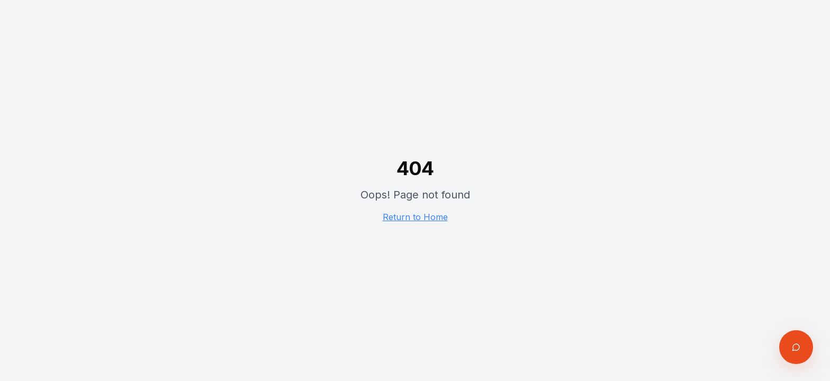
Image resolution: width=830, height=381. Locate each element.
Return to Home (415, 217)
